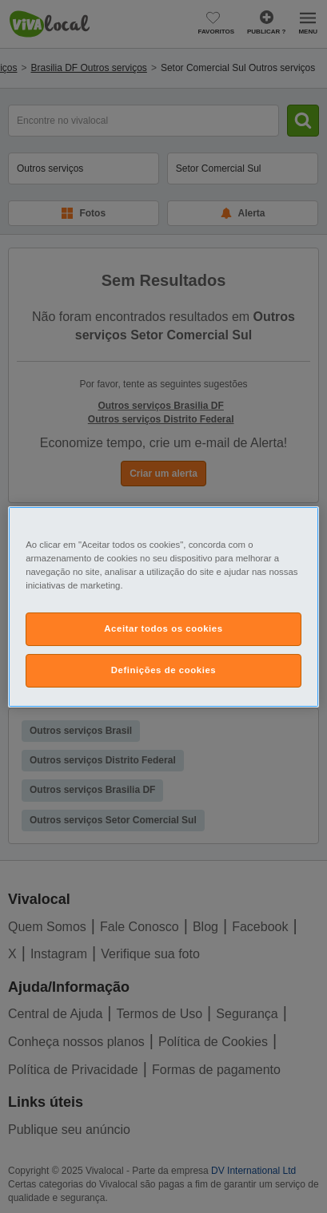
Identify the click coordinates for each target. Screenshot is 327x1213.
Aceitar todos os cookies (163, 628)
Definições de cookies (163, 670)
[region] (163, 606)
